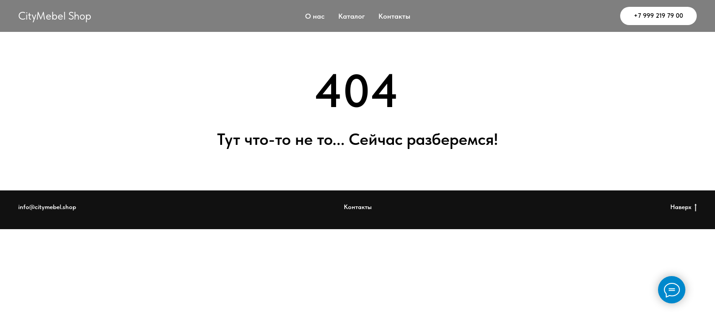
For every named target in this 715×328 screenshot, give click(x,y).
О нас (315, 16)
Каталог (351, 16)
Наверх (683, 207)
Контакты (394, 16)
